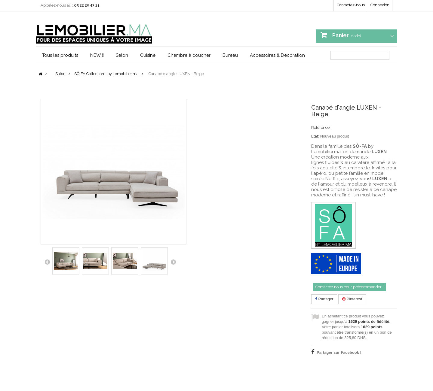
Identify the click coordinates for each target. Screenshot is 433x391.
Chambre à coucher (188, 55)
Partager (324, 299)
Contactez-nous (351, 5)
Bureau (230, 55)
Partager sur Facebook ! (339, 352)
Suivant (173, 262)
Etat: (315, 136)
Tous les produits (60, 55)
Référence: (320, 127)
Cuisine (147, 55)
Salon (122, 55)
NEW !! (97, 55)
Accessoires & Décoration (277, 55)
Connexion (379, 5)
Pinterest (352, 299)
